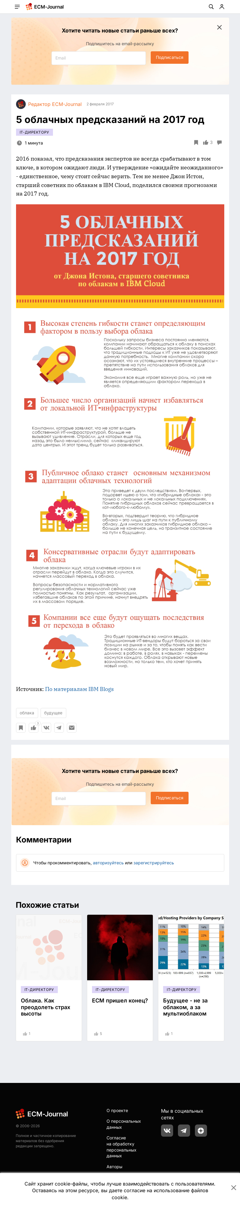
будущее (53, 712)
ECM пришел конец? (120, 1000)
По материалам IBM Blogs (79, 689)
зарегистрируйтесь (153, 862)
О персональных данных (124, 1124)
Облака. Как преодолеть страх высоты (45, 1007)
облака (27, 712)
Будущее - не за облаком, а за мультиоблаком (185, 1007)
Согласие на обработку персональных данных (121, 1146)
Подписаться (169, 57)
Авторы (114, 1166)
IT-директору (34, 132)
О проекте (117, 1110)
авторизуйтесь (108, 862)
